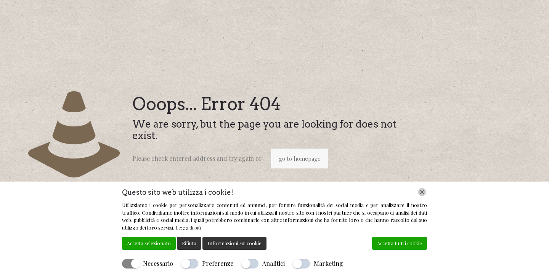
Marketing (328, 263)
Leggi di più (188, 227)
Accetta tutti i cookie (399, 243)
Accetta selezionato (149, 243)
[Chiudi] (422, 192)
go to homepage (300, 158)
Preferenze (217, 263)
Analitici (273, 263)
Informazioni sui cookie (234, 243)
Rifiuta (189, 243)
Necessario (158, 263)
